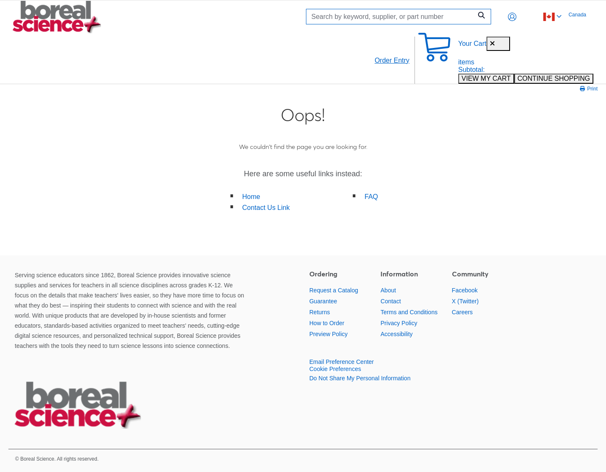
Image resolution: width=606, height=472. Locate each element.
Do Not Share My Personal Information (359, 378)
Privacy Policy (398, 323)
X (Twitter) (465, 301)
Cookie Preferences (335, 369)
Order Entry (392, 60)
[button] (512, 17)
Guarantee (323, 301)
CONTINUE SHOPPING (554, 78)
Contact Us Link (266, 207)
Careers (462, 312)
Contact (390, 301)
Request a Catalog (333, 290)
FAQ (371, 196)
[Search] (391, 16)
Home (251, 196)
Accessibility (396, 334)
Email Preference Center (341, 361)
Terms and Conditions (408, 312)
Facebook (465, 290)
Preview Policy (328, 334)
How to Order (326, 323)
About (388, 290)
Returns (319, 312)
